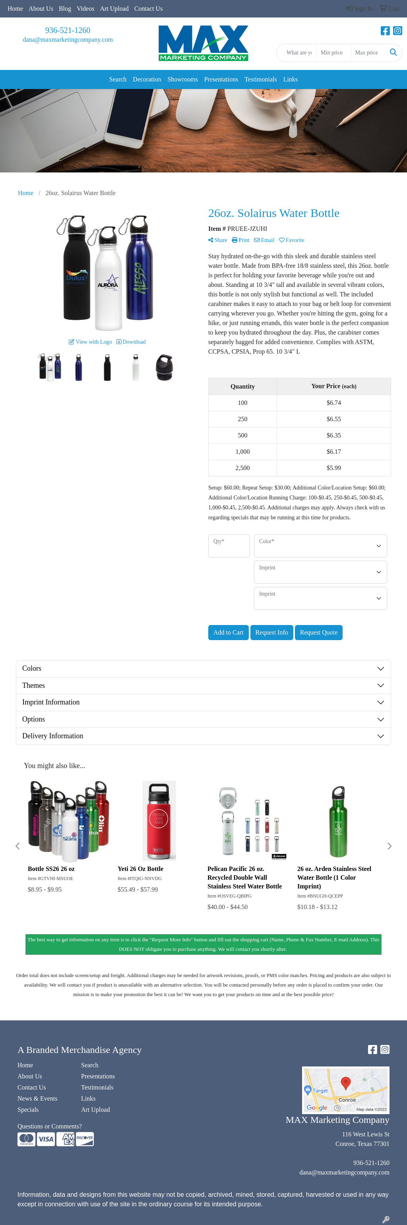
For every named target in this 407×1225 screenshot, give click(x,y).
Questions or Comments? (49, 1126)
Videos (85, 8)
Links (290, 79)
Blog (65, 8)
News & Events (37, 1098)
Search (118, 79)
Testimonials (260, 79)
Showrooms (182, 79)
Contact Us (148, 8)
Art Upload (114, 8)
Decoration (147, 79)
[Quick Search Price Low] (333, 53)
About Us (41, 8)
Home (15, 8)
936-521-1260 (67, 30)
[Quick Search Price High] (368, 53)
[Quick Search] (296, 53)
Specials (28, 1109)
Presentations (221, 79)
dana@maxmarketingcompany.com (68, 39)
